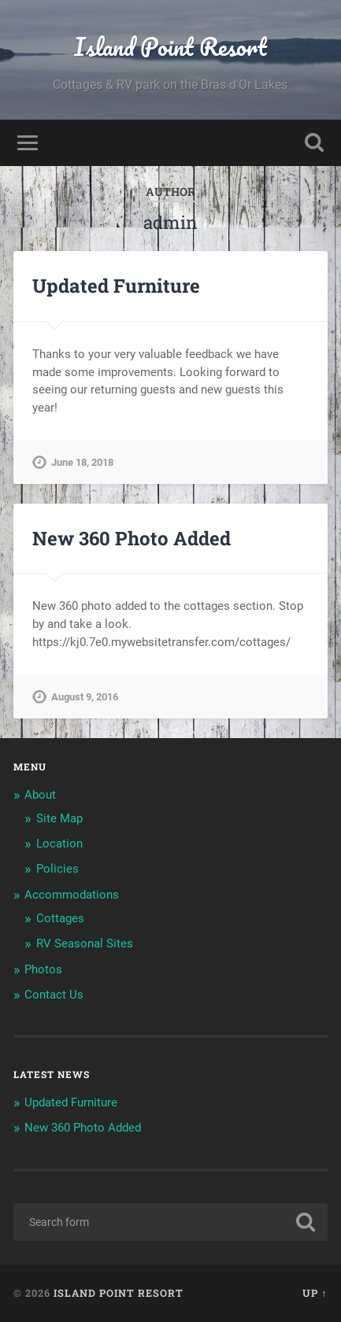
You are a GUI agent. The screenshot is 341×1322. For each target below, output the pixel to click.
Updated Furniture (116, 285)
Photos (43, 969)
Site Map (59, 818)
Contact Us (53, 995)
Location (59, 843)
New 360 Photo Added (131, 538)
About (40, 795)
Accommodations (71, 895)
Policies (57, 869)
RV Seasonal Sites (84, 943)
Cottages (60, 918)
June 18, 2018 (82, 462)
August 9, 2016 (84, 697)
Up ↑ (314, 1293)
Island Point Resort (170, 47)
